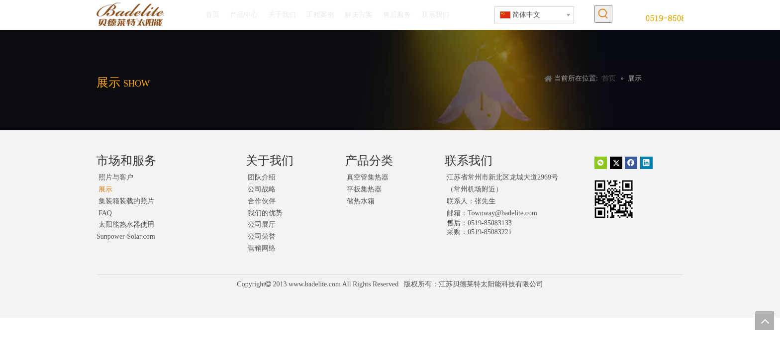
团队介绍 (262, 177)
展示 (105, 189)
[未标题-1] (675, 17)
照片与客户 (115, 177)
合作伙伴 (262, 201)
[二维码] (614, 199)
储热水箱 (361, 201)
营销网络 (262, 248)
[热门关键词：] (603, 14)
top (764, 320)
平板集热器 (364, 189)
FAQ (105, 213)
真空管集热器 (368, 177)
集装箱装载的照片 (126, 201)
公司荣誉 (262, 236)
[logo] (130, 14)
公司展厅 (262, 224)
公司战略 (262, 189)
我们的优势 (265, 213)
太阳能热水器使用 (126, 224)
